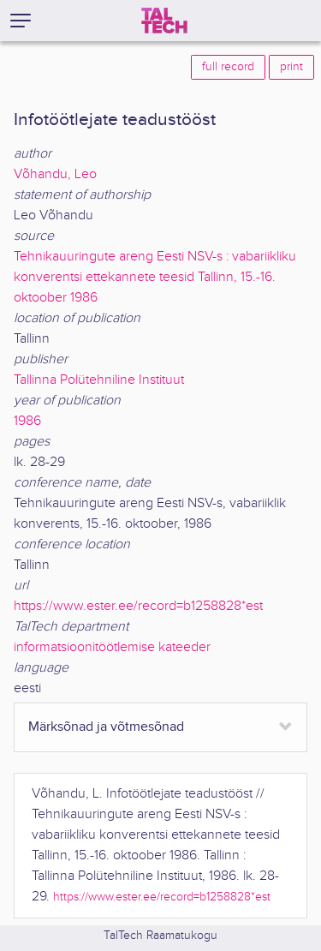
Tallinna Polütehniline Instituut (99, 380)
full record (228, 67)
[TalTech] (164, 20)
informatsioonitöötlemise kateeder (112, 647)
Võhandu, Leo (55, 174)
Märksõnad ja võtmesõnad (106, 727)
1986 (27, 421)
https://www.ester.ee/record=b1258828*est (138, 606)
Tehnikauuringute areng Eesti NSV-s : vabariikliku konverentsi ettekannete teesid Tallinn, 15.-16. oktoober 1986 (155, 277)
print (291, 67)
